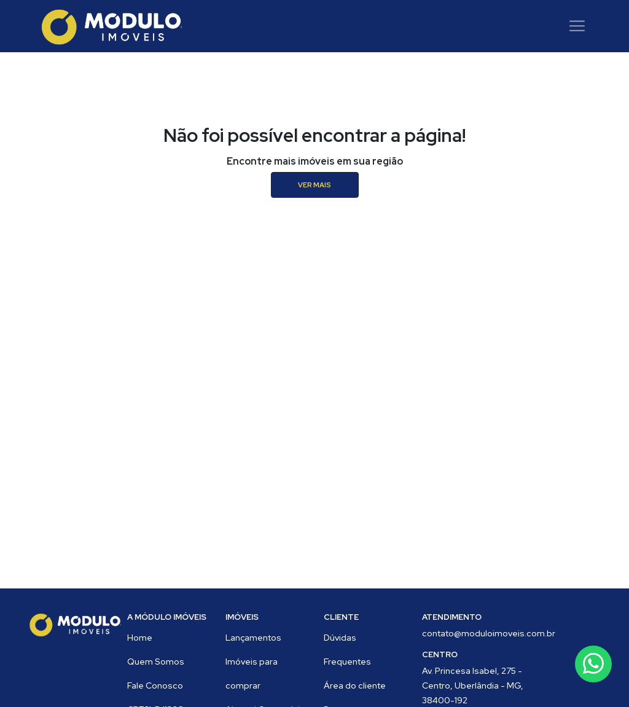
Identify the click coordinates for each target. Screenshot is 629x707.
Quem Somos (155, 661)
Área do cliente (355, 685)
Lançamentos (253, 637)
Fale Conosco (155, 685)
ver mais (314, 185)
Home (139, 637)
